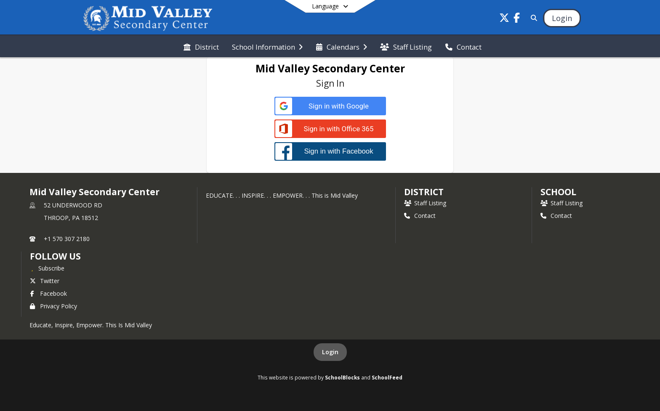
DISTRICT (424, 192)
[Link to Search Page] (532, 18)
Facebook (48, 293)
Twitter (44, 281)
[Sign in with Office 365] (330, 129)
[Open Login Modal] (562, 18)
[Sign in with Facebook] (330, 151)
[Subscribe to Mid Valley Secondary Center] (47, 268)
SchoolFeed (387, 377)
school (558, 192)
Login (330, 352)
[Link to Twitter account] (504, 19)
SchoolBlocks (342, 377)
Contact (420, 216)
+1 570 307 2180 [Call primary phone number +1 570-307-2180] (67, 239)
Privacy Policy (53, 306)
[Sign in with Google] (330, 106)
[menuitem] (201, 46)
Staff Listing (425, 203)
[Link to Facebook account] (517, 19)
